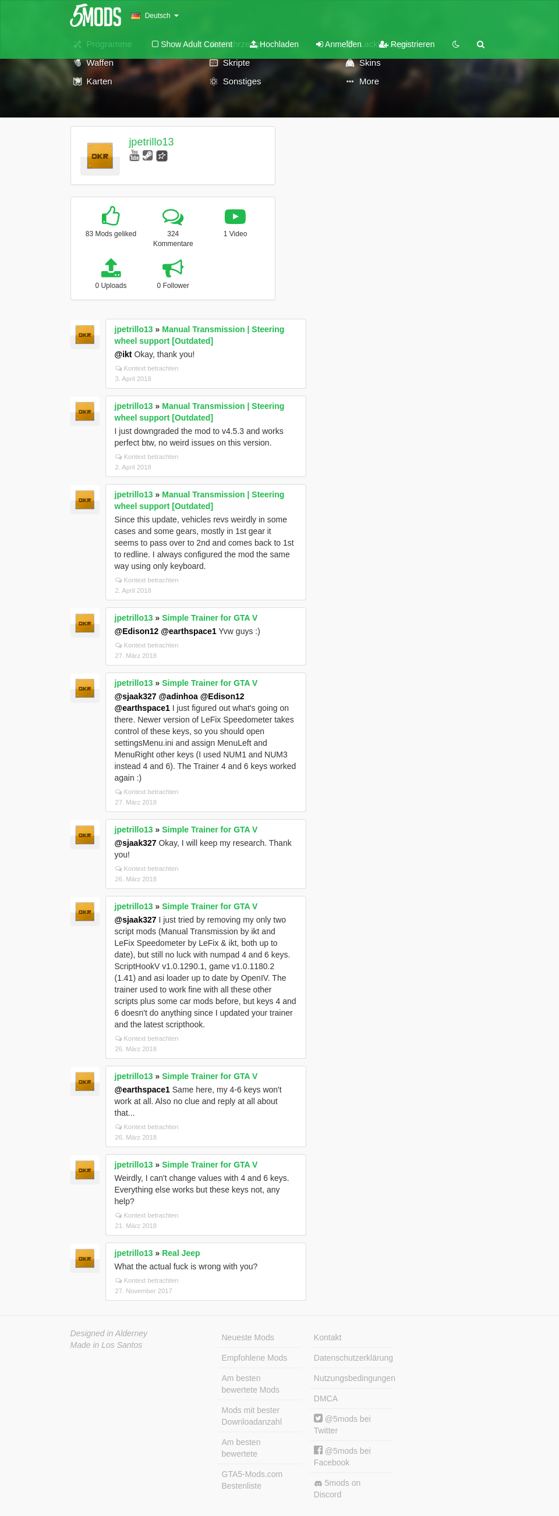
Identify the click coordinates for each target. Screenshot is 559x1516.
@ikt (123, 354)
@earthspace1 (188, 631)
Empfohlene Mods (255, 1357)
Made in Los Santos (106, 1345)
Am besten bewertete (241, 1447)
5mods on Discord (337, 1488)
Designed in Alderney (109, 1333)
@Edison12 (137, 631)
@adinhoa (177, 696)
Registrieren (406, 44)
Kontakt (327, 1337)
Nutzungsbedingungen (353, 1378)
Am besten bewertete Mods (251, 1383)
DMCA (326, 1398)
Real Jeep (181, 1253)
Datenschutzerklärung (353, 1357)
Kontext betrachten (147, 368)
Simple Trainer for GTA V (209, 617)
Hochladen (274, 44)
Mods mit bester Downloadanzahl (252, 1415)
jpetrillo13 (151, 142)
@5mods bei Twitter (342, 1424)
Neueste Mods (248, 1337)
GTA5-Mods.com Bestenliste (252, 1479)
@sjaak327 (136, 696)
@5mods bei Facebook (342, 1456)
